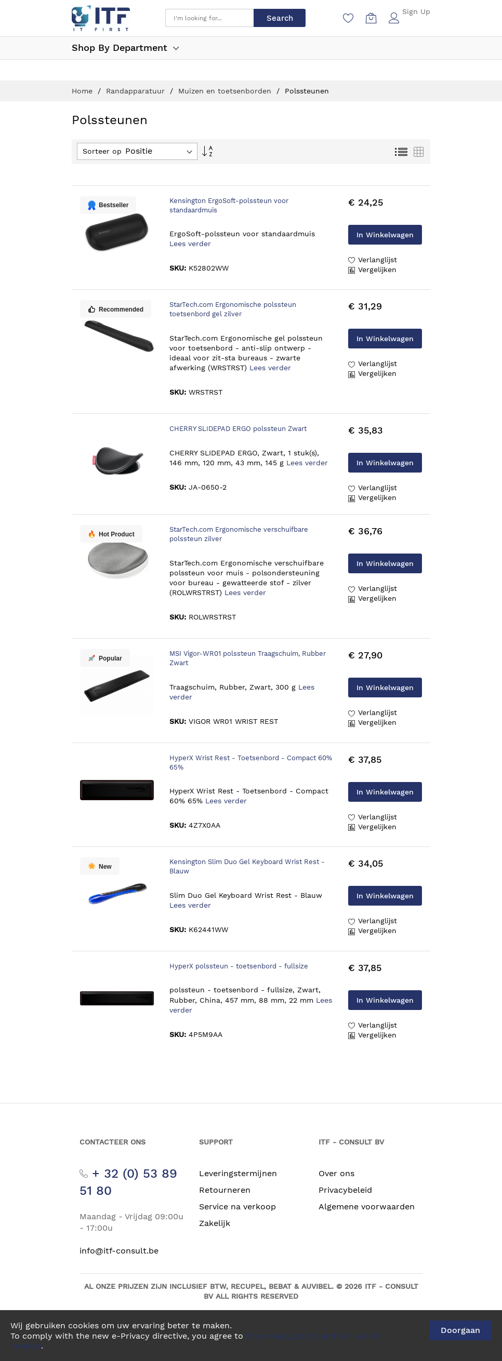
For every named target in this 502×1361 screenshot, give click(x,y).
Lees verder (190, 243)
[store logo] (101, 18)
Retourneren (224, 1190)
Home (83, 91)
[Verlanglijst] (348, 18)
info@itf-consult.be (119, 1251)
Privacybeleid (345, 1190)
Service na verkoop (237, 1206)
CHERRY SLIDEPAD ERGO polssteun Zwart (238, 429)
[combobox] (209, 18)
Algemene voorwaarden (367, 1206)
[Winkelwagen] (371, 18)
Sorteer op (102, 151)
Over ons (336, 1173)
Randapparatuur (136, 91)
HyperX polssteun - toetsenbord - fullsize (238, 966)
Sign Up (416, 11)
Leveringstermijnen (238, 1173)
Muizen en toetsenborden (226, 91)
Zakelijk (214, 1223)
